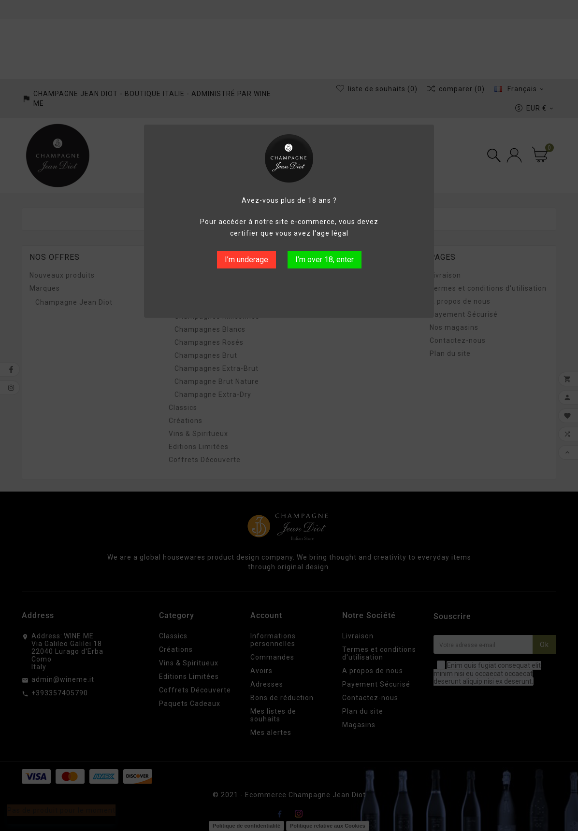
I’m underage (246, 259)
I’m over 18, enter (324, 259)
